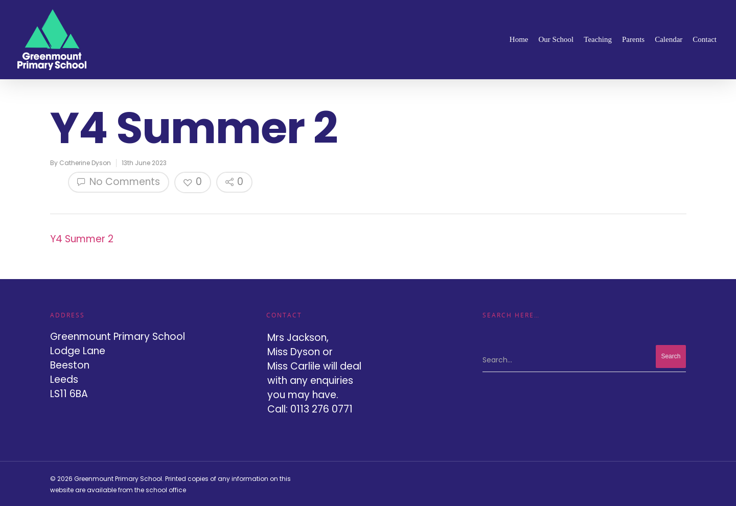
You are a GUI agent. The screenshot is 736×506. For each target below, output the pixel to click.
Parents (633, 39)
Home (519, 39)
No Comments (118, 182)
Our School (556, 39)
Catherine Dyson (85, 162)
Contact (705, 39)
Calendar (668, 39)
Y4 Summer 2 (81, 239)
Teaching (598, 39)
